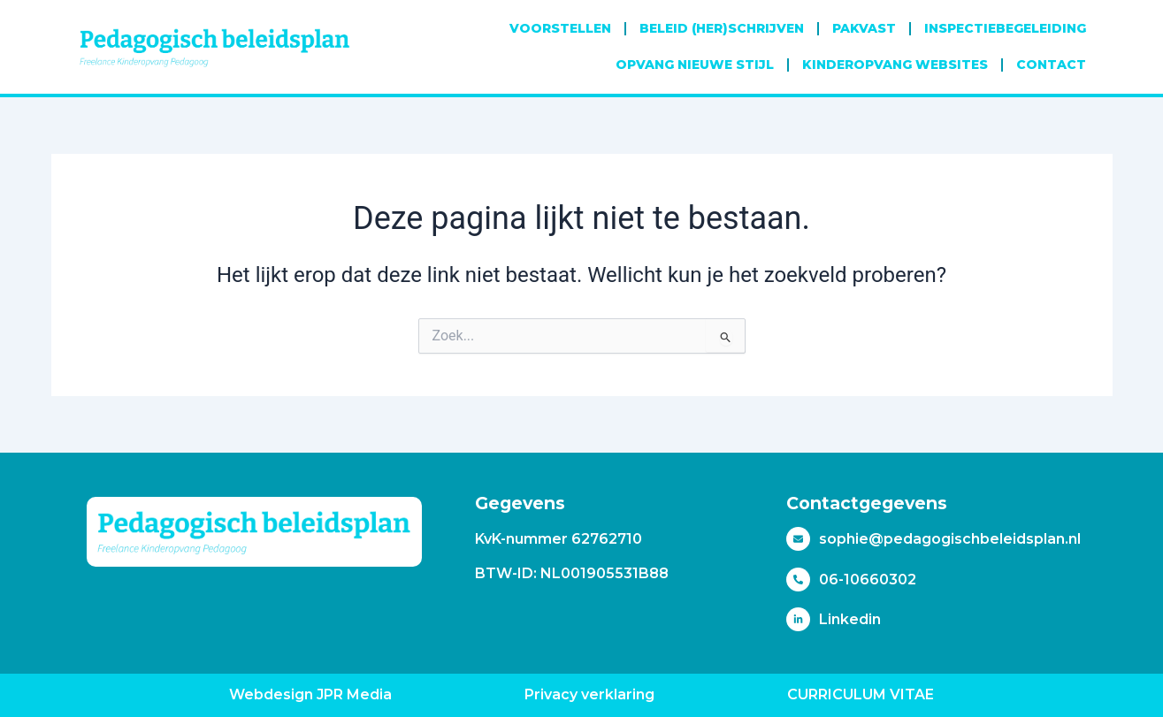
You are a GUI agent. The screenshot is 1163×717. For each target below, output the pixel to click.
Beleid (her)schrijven (721, 28)
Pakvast (864, 28)
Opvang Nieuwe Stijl (695, 64)
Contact (1051, 64)
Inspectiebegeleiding (1005, 28)
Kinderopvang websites (895, 64)
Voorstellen (560, 28)
